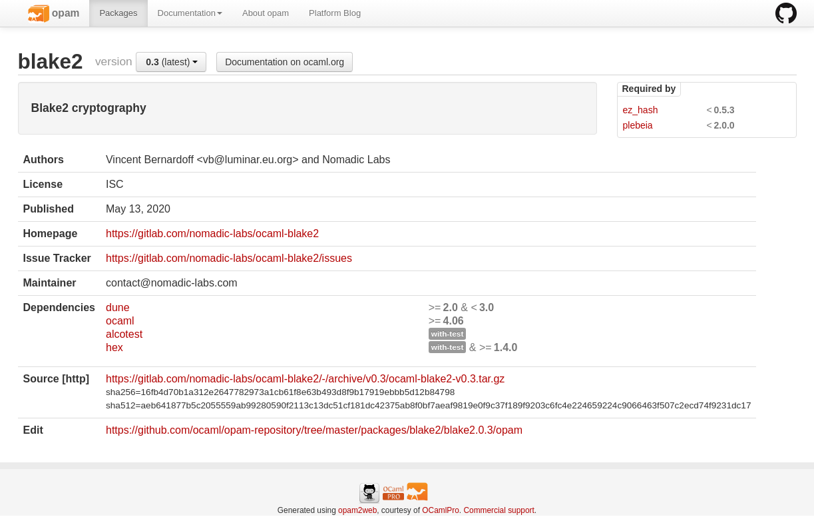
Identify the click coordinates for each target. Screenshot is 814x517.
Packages (118, 13)
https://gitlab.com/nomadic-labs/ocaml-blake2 (212, 233)
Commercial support (498, 510)
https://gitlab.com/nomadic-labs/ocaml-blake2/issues (229, 258)
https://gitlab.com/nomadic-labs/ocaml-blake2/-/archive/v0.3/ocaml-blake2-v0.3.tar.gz (305, 378)
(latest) (172, 62)
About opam (265, 13)
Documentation (190, 13)
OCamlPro (440, 510)
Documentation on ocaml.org (284, 62)
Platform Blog (335, 13)
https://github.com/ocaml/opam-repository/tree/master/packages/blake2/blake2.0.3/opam (314, 430)
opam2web (357, 510)
